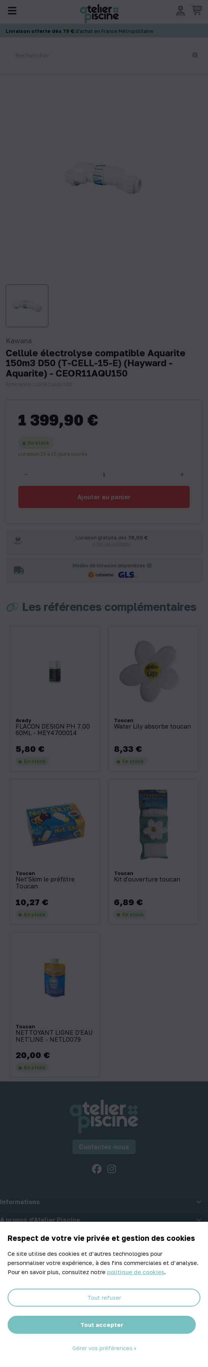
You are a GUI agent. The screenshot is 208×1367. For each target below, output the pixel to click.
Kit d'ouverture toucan (147, 879)
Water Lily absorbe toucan (152, 726)
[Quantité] (104, 474)
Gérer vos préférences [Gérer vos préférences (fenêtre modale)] (103, 1347)
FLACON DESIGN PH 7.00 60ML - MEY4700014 (53, 730)
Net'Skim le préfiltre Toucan (45, 883)
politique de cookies (135, 1271)
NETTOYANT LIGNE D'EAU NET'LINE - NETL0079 (54, 1036)
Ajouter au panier (104, 497)
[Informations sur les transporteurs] (149, 565)
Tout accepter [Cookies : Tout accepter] (101, 1324)
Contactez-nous (104, 1147)
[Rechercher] (104, 55)
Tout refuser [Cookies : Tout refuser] (104, 1297)
